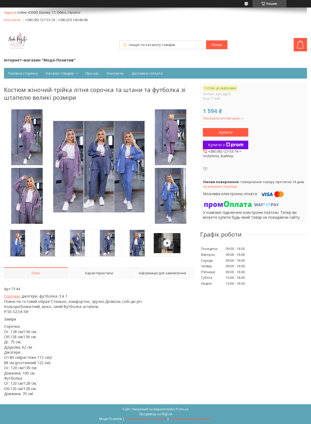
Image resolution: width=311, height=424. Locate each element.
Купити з (225, 144)
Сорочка (11, 296)
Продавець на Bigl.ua (155, 414)
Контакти (115, 73)
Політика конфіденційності (191, 419)
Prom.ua (182, 409)
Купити (226, 132)
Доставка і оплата (147, 73)
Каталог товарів (60, 73)
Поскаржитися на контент (145, 419)
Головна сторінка (23, 73)
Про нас (92, 73)
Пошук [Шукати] (216, 45)
